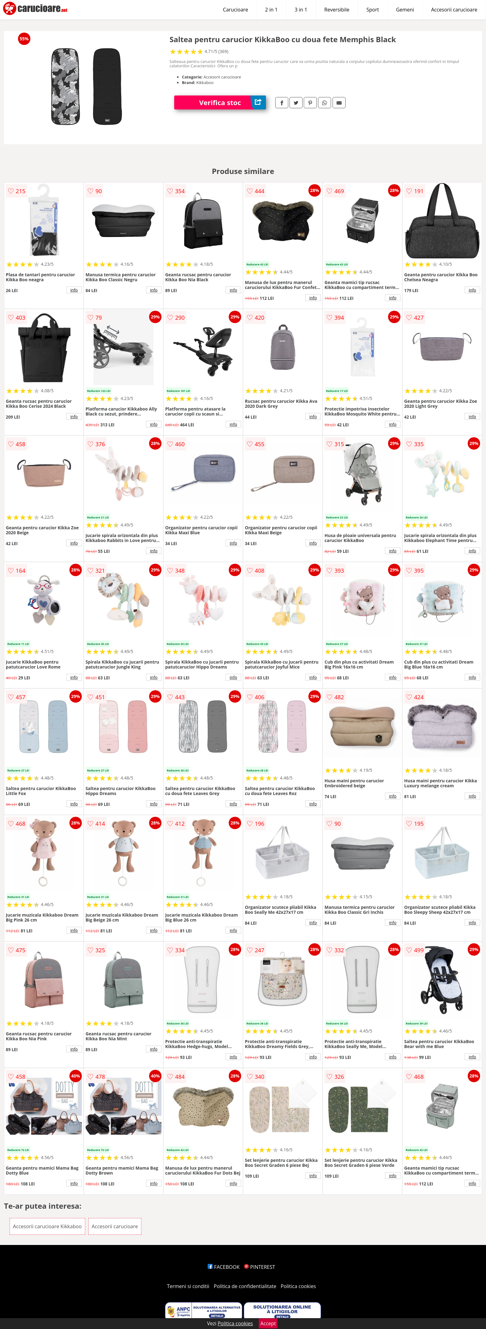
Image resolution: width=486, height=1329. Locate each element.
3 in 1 (301, 9)
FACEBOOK (224, 1267)
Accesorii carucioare (454, 9)
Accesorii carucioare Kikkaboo (47, 1226)
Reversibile (336, 9)
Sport (372, 9)
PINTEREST (259, 1267)
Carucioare (235, 9)
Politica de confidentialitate (245, 1286)
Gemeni (405, 9)
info (74, 290)
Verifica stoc (232, 102)
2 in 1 (271, 9)
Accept (268, 1323)
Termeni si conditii (188, 1286)
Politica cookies (298, 1286)
